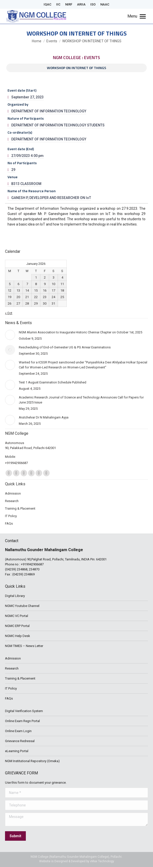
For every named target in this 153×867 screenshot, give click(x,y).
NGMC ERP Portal (17, 626)
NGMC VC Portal (16, 616)
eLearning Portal (16, 751)
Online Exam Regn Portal (22, 721)
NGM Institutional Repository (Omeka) (32, 761)
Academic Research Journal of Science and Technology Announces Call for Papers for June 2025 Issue (81, 399)
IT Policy (11, 688)
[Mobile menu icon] (136, 16)
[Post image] (10, 335)
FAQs (9, 698)
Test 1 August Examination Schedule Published (52, 382)
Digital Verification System (24, 711)
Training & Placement (20, 678)
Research (12, 668)
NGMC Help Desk (17, 636)
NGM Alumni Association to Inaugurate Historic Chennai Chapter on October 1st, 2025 (80, 332)
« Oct (8, 313)
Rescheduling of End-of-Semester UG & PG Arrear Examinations (65, 347)
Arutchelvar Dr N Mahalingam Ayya (43, 417)
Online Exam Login (18, 731)
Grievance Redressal (20, 741)
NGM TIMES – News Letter (24, 646)
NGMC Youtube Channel (22, 606)
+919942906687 (32, 564)
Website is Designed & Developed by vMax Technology (76, 861)
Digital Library (15, 596)
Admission (13, 658)
